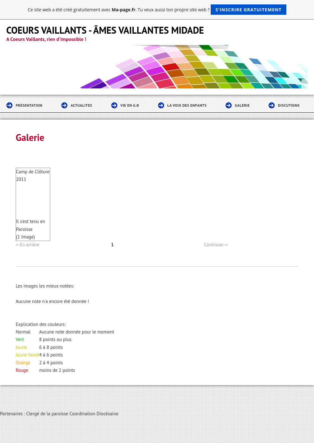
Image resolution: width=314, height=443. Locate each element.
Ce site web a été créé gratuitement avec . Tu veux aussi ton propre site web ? (157, 9)
